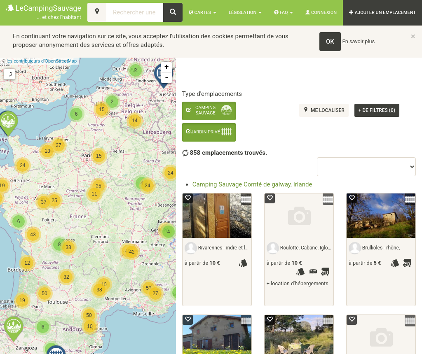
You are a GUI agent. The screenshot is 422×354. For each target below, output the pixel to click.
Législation (245, 12)
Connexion (321, 12)
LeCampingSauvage (43, 12)
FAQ (283, 12)
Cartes (202, 12)
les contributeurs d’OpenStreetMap (42, 60)
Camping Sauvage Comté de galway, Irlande (252, 184)
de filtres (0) (377, 110)
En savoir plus (358, 41)
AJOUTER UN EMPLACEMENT (382, 12)
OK (330, 41)
